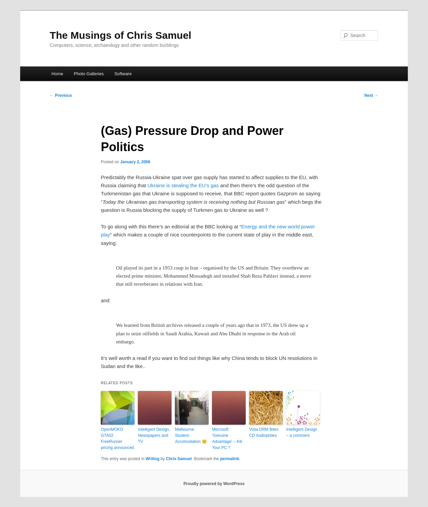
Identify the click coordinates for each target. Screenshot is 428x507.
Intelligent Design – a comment (301, 432)
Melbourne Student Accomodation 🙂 (191, 435)
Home (57, 73)
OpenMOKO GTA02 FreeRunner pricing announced (117, 438)
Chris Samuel (179, 458)
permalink (229, 458)
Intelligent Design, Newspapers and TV (154, 435)
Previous (61, 95)
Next (371, 95)
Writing (152, 458)
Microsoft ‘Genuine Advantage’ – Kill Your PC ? (227, 438)
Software (122, 73)
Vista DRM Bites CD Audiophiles (263, 432)
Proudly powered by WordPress (213, 483)
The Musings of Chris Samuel (120, 35)
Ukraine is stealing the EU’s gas (183, 185)
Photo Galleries (89, 73)
